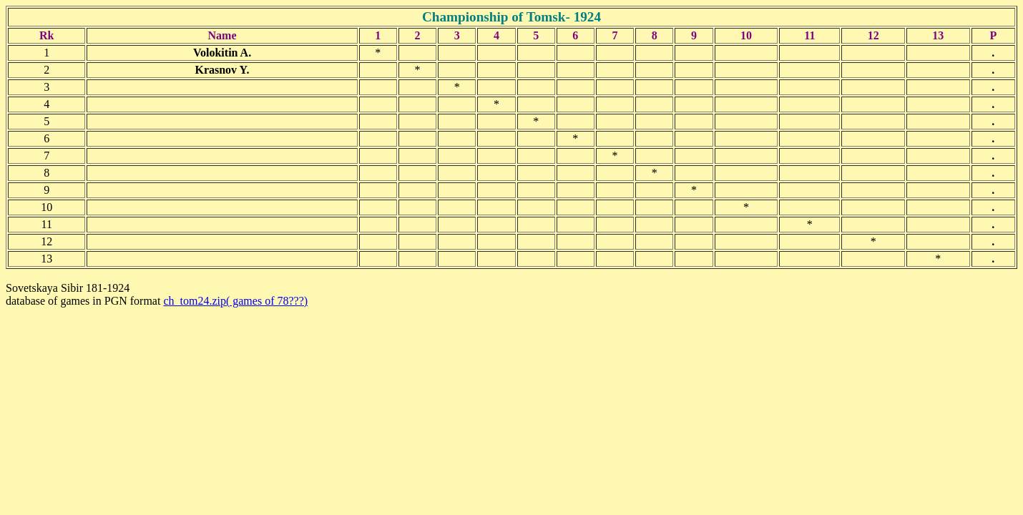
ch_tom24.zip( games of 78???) (235, 301)
